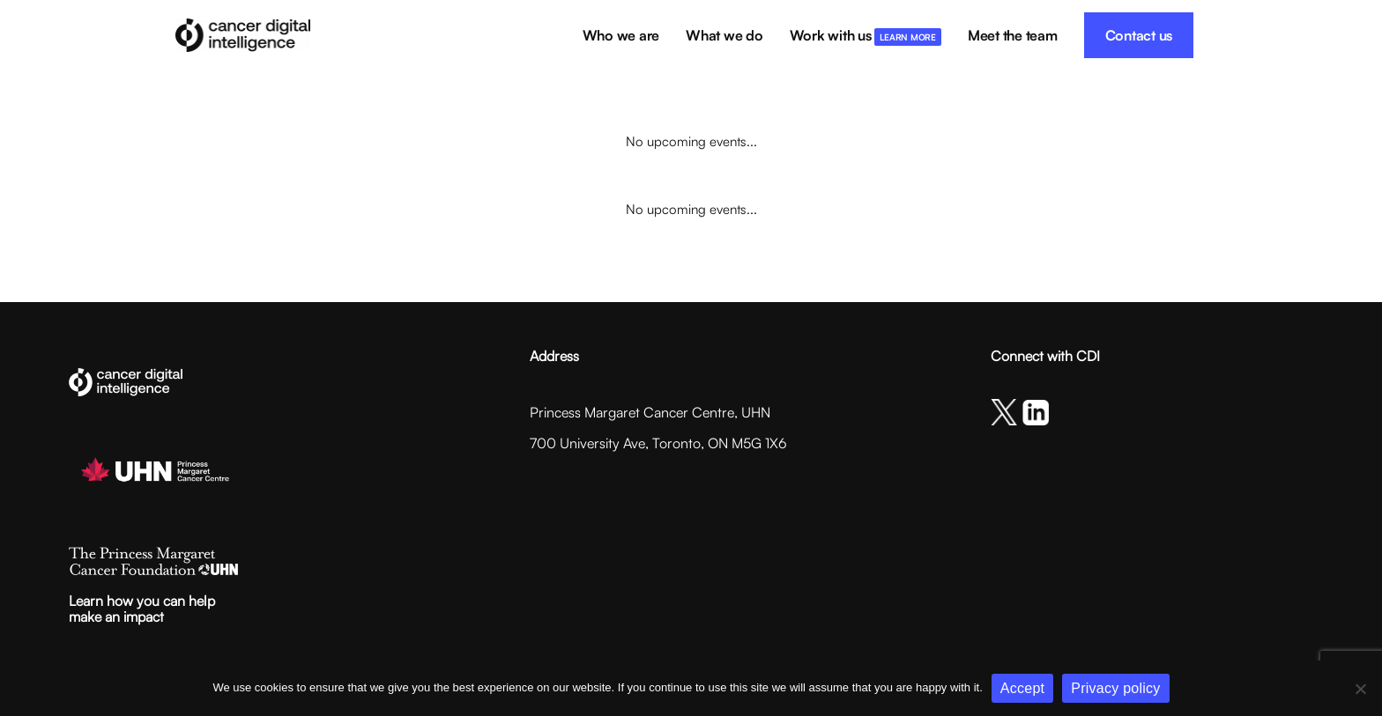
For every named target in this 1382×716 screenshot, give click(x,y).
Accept (1022, 688)
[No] (1360, 689)
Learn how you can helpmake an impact (142, 608)
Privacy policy (1115, 688)
